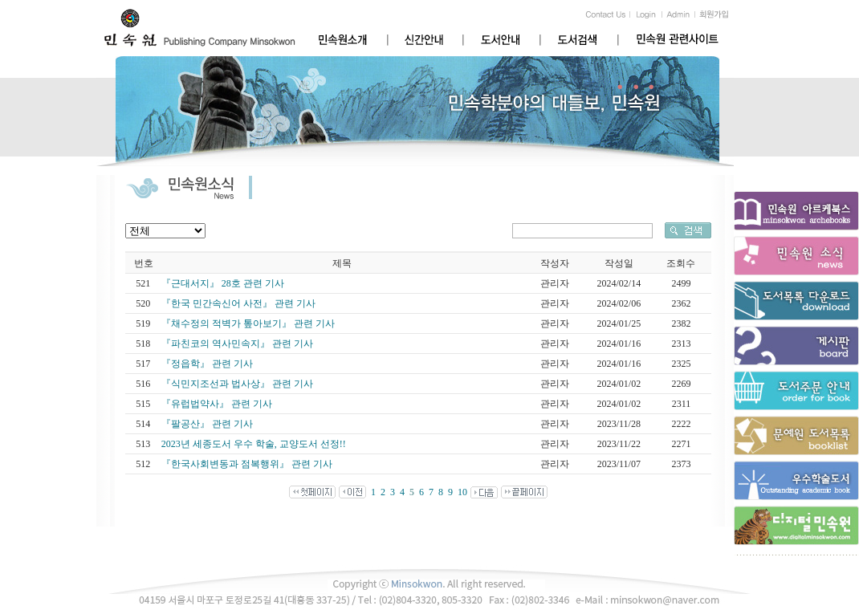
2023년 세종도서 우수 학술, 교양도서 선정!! (253, 443)
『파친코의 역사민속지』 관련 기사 (237, 343)
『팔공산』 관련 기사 (207, 423)
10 (462, 492)
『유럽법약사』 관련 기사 (216, 403)
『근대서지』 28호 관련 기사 (222, 283)
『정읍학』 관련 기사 (207, 363)
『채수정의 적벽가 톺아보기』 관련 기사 (248, 323)
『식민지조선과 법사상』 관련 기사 (237, 383)
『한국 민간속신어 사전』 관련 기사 (238, 303)
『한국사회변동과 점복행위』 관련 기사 (246, 464)
